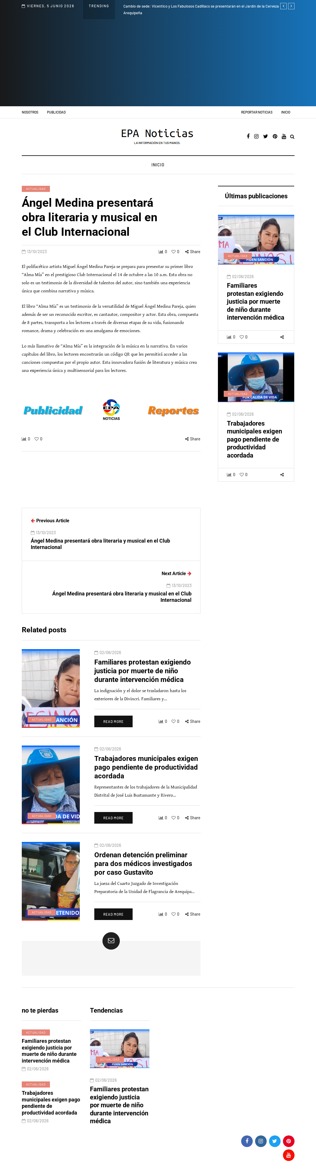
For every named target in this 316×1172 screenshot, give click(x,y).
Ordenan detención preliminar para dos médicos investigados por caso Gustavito (143, 869)
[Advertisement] (158, 62)
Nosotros (30, 112)
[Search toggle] (292, 137)
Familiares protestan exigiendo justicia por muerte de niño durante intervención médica (255, 307)
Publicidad (56, 112)
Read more (113, 727)
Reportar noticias (256, 112)
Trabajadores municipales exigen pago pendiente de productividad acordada (254, 445)
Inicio (285, 112)
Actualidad (36, 188)
